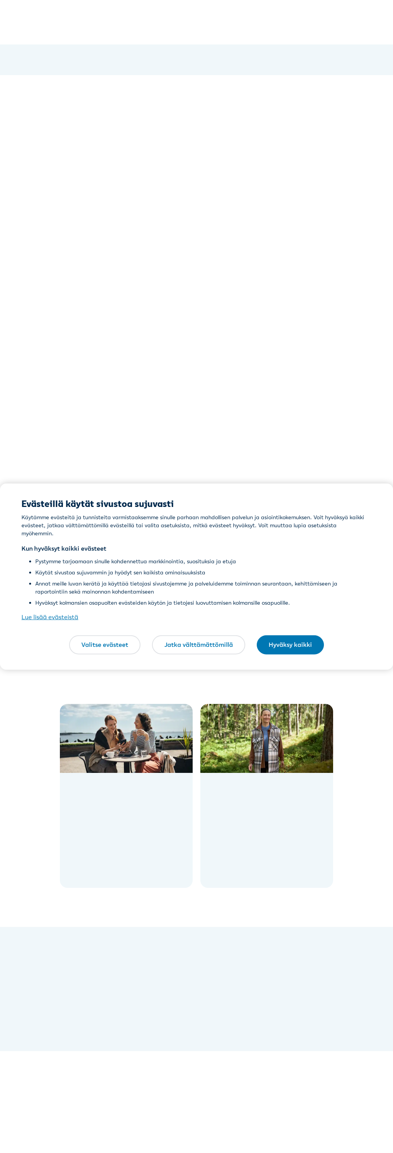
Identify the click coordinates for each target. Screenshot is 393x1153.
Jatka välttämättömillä (198, 644)
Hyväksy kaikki (290, 644)
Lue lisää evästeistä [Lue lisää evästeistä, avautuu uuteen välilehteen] (49, 617)
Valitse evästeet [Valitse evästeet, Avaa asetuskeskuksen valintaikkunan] (104, 644)
